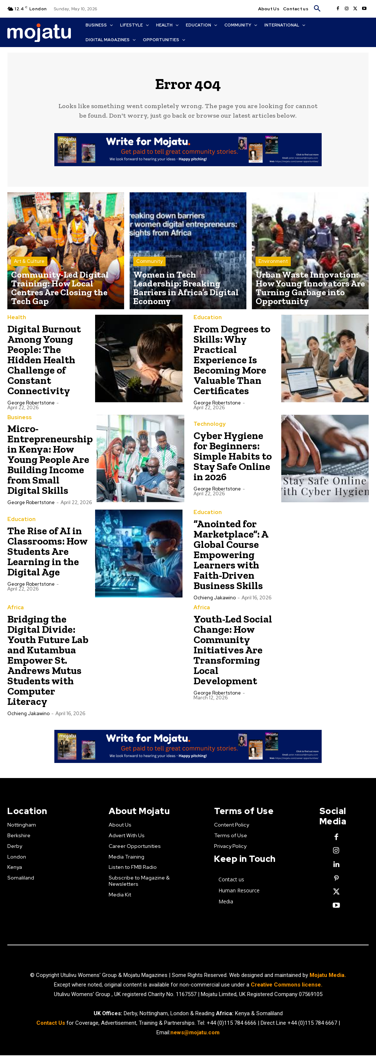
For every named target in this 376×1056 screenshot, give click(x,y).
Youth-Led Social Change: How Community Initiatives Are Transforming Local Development (233, 652)
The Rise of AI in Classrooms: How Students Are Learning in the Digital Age (47, 554)
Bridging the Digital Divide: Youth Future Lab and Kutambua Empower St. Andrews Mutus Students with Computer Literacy (47, 662)
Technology (208, 427)
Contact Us (51, 1024)
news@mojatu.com (195, 1033)
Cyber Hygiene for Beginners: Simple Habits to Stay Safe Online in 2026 (233, 459)
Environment (273, 280)
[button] (317, 9)
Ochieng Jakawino (215, 600)
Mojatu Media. (328, 976)
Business (18, 420)
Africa (14, 610)
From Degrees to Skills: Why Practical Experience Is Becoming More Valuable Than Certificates (232, 363)
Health (15, 320)
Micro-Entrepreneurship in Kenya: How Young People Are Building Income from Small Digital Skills (50, 462)
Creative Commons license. (286, 985)
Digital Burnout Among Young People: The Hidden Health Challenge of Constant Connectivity (44, 363)
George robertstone (31, 406)
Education (206, 320)
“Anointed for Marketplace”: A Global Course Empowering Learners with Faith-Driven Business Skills (231, 557)
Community (149, 280)
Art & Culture (29, 280)
